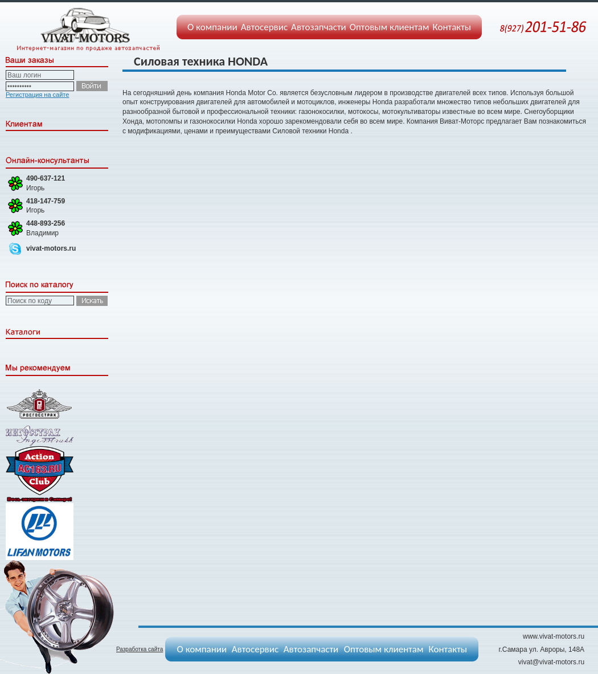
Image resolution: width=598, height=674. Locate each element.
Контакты (452, 27)
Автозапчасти (318, 27)
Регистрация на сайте (37, 94)
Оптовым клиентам (389, 27)
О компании (212, 27)
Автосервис (264, 27)
